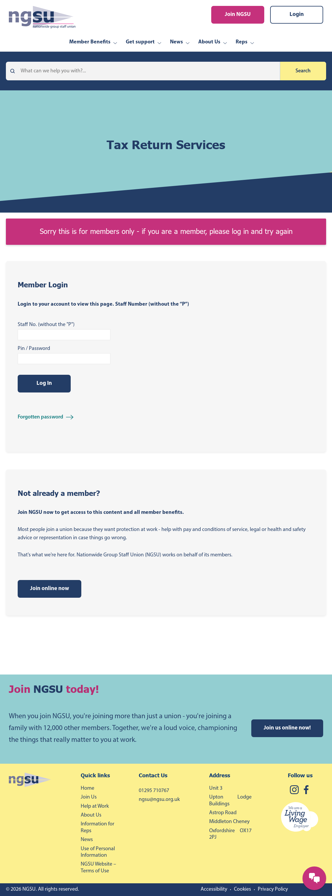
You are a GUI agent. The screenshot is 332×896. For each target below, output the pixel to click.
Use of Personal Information (98, 852)
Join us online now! (287, 728)
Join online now (49, 589)
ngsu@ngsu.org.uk (159, 799)
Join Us (89, 797)
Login (297, 14)
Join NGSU (238, 14)
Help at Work (95, 806)
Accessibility (214, 889)
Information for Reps (97, 827)
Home (87, 788)
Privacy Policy (273, 889)
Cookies (242, 889)
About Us (209, 42)
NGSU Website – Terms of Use (98, 867)
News (176, 42)
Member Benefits (89, 42)
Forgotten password (40, 417)
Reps (241, 42)
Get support (140, 42)
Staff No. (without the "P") (46, 325)
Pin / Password (34, 348)
